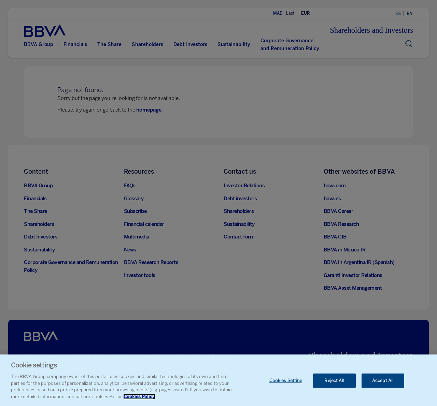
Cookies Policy (139, 400)
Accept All (382, 384)
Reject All (334, 384)
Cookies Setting (285, 384)
